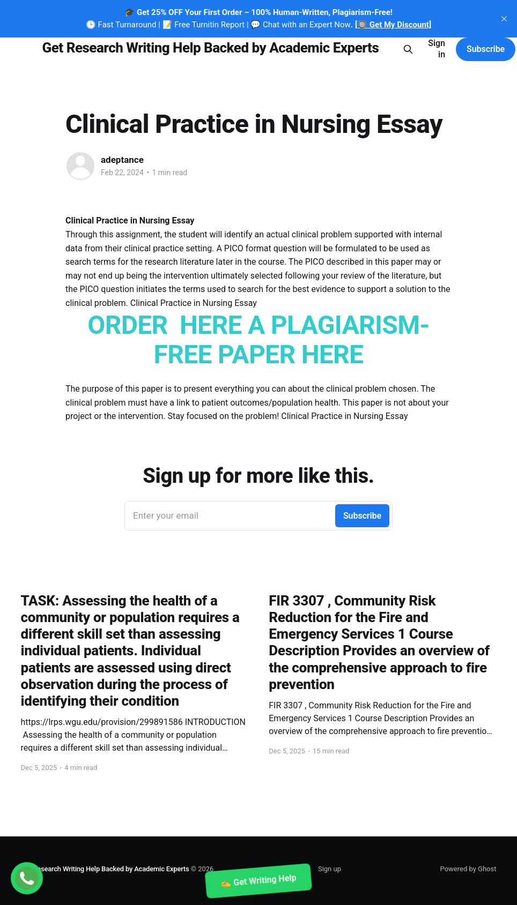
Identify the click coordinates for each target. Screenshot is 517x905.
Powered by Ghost (468, 869)
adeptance (122, 159)
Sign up (329, 869)
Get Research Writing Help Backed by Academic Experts (210, 48)
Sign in (436, 48)
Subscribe (486, 49)
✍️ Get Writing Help (258, 880)
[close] (504, 18)
